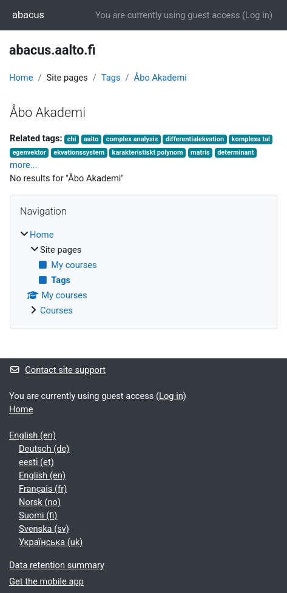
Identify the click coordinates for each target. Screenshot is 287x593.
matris (200, 152)
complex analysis (132, 139)
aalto (91, 139)
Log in (257, 15)
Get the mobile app (46, 581)
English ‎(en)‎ (32, 435)
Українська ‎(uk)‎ (51, 542)
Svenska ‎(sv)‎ (44, 528)
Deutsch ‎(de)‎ (44, 448)
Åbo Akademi (160, 77)
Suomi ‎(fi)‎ (38, 515)
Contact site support (57, 369)
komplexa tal (251, 139)
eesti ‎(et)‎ (36, 462)
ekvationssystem (78, 152)
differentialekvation (195, 139)
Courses (56, 310)
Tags (111, 77)
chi (71, 139)
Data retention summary (56, 565)
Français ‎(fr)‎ (43, 488)
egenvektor (29, 152)
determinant (235, 152)
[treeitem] (143, 272)
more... (23, 164)
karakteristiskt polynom (147, 152)
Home (21, 77)
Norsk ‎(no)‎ (40, 502)
